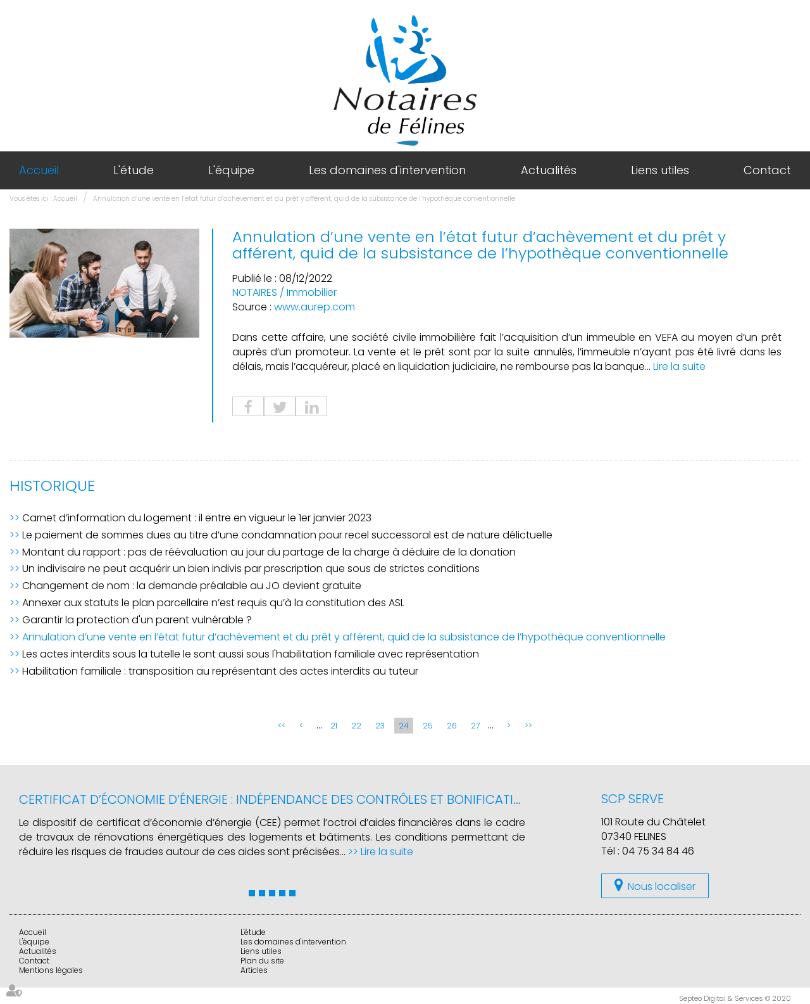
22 (356, 725)
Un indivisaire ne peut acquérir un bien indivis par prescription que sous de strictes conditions (251, 568)
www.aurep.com (314, 307)
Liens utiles (660, 170)
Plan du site (262, 960)
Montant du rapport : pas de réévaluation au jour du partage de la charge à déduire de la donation (269, 552)
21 (333, 725)
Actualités (548, 170)
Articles (254, 970)
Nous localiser (661, 886)
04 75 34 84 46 (658, 851)
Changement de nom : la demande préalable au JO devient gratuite (191, 585)
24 (404, 725)
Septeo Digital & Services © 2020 (735, 998)
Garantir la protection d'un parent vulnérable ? (137, 620)
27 (475, 725)
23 (380, 725)
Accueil (39, 170)
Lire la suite (679, 366)
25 (428, 725)
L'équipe (231, 170)
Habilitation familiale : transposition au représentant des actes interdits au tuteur (220, 671)
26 (452, 725)
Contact (767, 170)
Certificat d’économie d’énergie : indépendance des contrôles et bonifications (279, 799)
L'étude (133, 170)
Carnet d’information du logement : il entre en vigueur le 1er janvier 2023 (196, 518)
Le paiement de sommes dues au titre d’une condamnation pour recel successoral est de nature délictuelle (287, 535)
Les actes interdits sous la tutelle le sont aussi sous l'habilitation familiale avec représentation (250, 654)
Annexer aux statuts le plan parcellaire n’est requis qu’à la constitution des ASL (213, 602)
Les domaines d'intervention (387, 170)
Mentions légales (51, 970)
